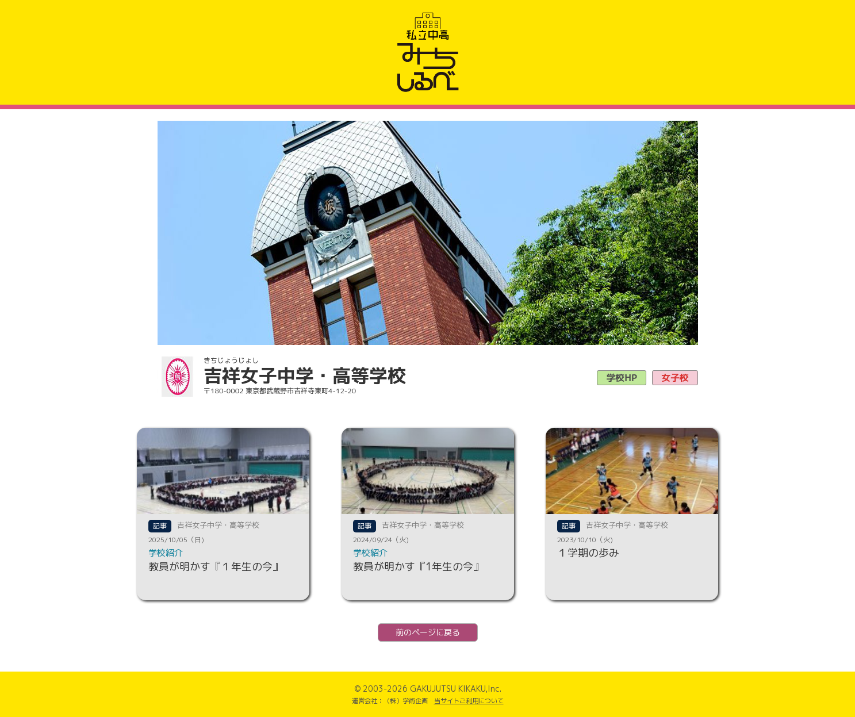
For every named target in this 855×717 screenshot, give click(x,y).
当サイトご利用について (469, 701)
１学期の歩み (588, 553)
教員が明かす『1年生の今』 (418, 566)
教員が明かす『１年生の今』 (215, 566)
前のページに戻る (428, 632)
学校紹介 (165, 553)
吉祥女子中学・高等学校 (218, 525)
